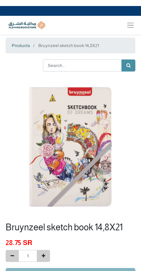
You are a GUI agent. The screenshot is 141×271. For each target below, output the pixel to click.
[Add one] (43, 256)
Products (21, 45)
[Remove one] (12, 256)
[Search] (128, 65)
